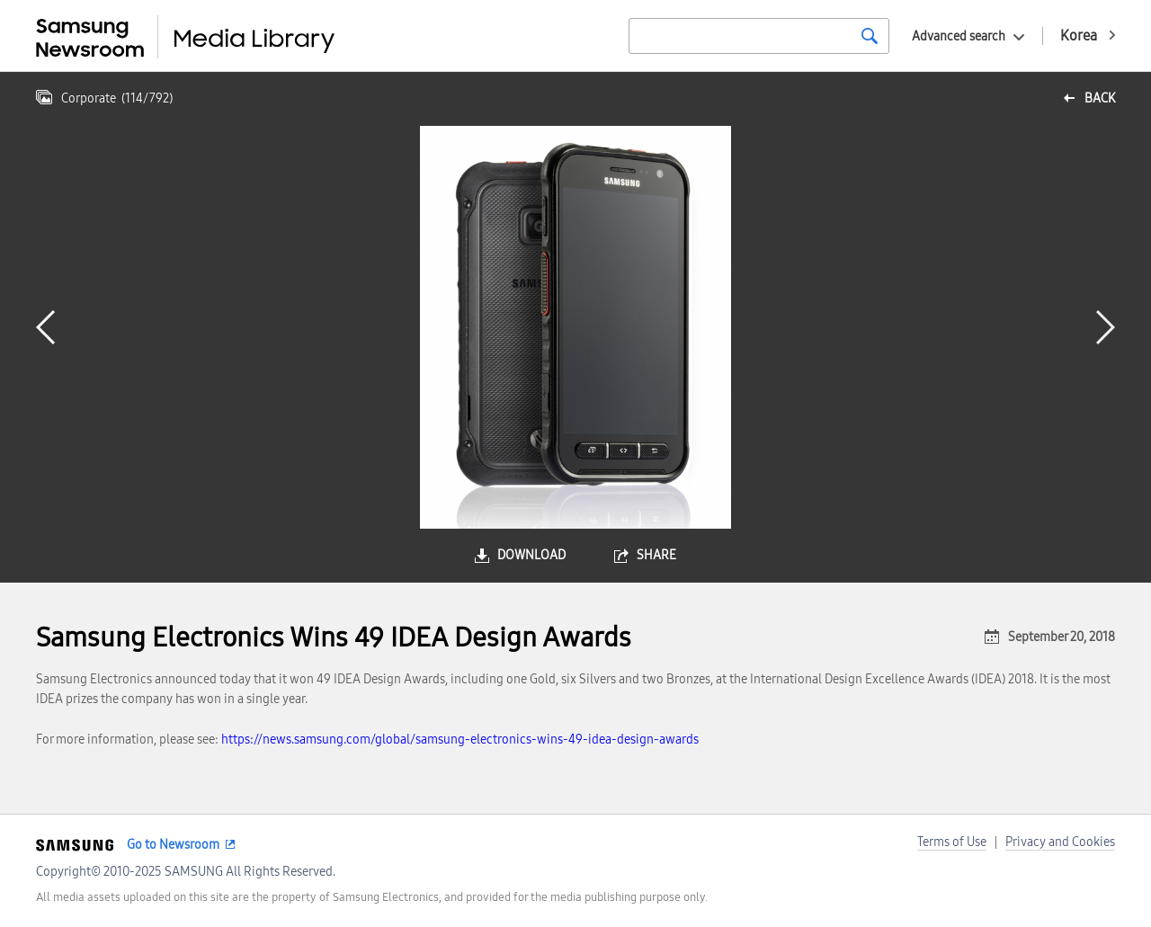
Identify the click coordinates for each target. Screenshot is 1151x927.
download (531, 555)
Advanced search (958, 36)
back (1099, 98)
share (656, 555)
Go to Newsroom (173, 844)
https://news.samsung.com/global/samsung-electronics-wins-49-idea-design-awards (460, 739)
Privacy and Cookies (1060, 842)
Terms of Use (951, 842)
